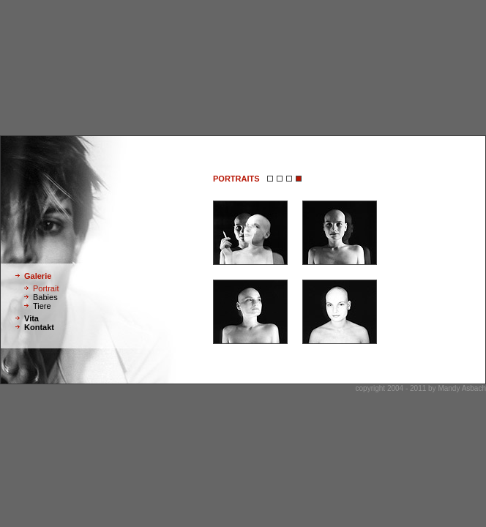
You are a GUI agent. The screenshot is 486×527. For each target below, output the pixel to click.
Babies (45, 297)
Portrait (46, 288)
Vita (31, 318)
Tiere (42, 306)
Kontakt (39, 327)
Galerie (37, 276)
